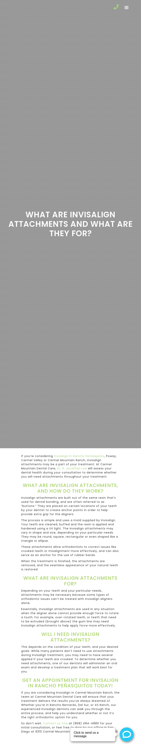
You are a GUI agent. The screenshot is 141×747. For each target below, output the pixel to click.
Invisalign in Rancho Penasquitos (79, 456)
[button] (126, 7)
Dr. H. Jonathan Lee (72, 468)
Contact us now (55, 723)
